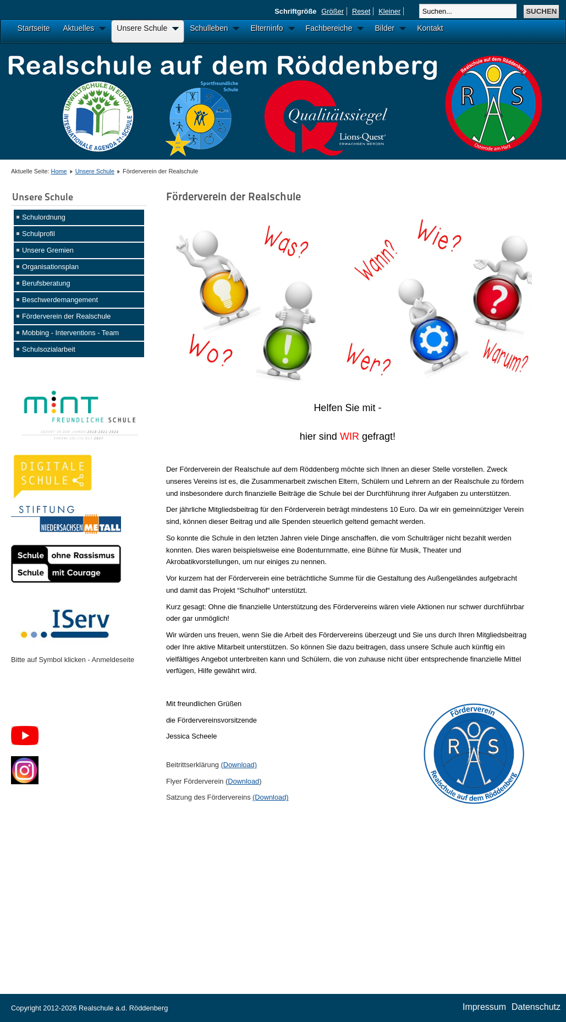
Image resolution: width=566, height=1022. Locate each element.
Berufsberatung (46, 283)
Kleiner (389, 11)
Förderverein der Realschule (66, 316)
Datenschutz (536, 1007)
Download (243, 781)
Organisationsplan (50, 267)
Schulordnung (43, 217)
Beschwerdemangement (60, 300)
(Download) (238, 765)
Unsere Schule (94, 171)
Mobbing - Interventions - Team (70, 333)
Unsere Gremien (48, 250)
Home (59, 171)
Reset (361, 11)
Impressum (484, 1007)
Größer (332, 11)
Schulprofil (38, 233)
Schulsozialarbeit (48, 349)
